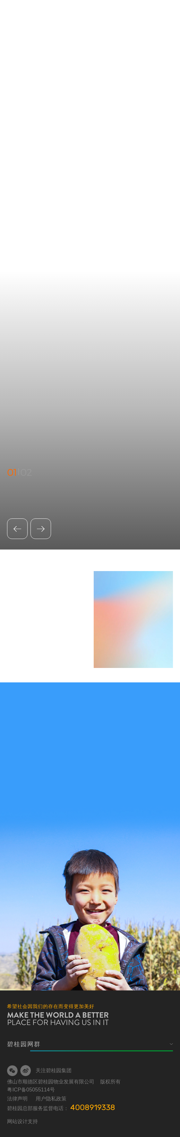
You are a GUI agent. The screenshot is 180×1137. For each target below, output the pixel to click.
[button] (40, 528)
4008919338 (92, 1107)
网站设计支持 (22, 1121)
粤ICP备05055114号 (31, 1089)
